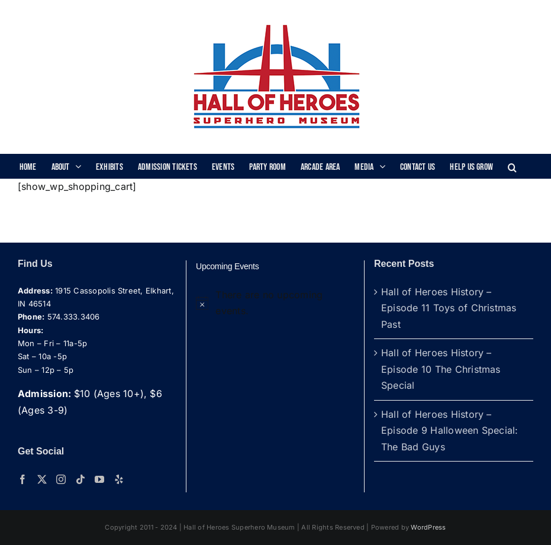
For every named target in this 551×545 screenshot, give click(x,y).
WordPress (428, 527)
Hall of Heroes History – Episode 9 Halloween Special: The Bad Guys (449, 430)
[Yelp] (119, 479)
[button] (512, 166)
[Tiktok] (80, 479)
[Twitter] (42, 479)
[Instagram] (61, 479)
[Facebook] (22, 479)
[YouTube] (99, 479)
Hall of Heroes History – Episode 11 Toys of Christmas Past (449, 308)
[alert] (275, 303)
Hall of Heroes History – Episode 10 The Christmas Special (441, 369)
